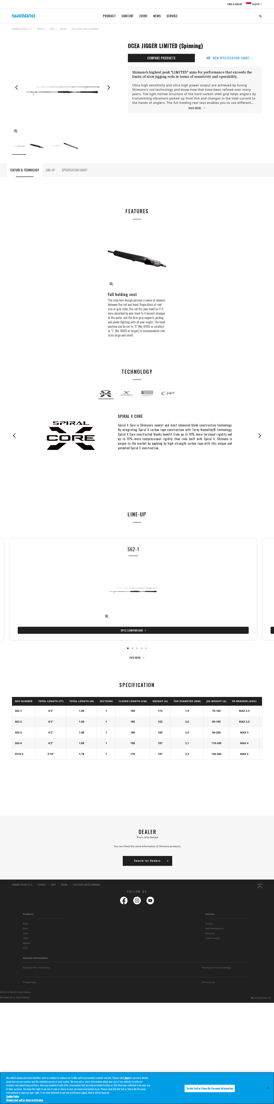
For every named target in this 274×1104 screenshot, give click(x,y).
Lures (25, 932)
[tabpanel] (41, 593)
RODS (52, 28)
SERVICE (172, 15)
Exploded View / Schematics (36, 962)
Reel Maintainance (215, 923)
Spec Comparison (40, 634)
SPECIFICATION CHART (75, 175)
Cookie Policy (12, 1099)
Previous (17, 87)
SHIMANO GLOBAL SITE (262, 993)
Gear (25, 942)
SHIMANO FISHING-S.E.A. (22, 28)
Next (108, 87)
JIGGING (63, 28)
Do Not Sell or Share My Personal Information (15, 986)
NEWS (157, 15)
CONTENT (128, 15)
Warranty (210, 928)
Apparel (26, 937)
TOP (259, 31)
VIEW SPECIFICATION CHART (231, 58)
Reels (25, 918)
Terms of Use (208, 976)
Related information (35, 952)
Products (28, 909)
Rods (25, 923)
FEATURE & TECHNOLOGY (24, 175)
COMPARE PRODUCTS (161, 58)
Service (210, 909)
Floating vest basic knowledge (216, 962)
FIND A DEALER (234, 4)
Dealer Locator (213, 932)
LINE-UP (50, 175)
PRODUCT (109, 15)
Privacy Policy (29, 976)
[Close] (268, 1090)
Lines (25, 928)
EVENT (143, 15)
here (127, 1080)
